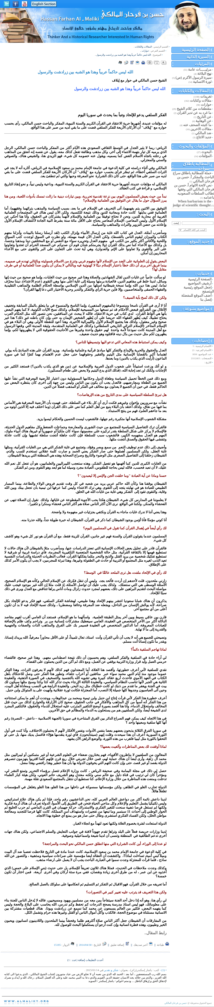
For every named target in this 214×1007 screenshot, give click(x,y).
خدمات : (202, 273)
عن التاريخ (204, 117)
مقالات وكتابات (200, 100)
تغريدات (205, 96)
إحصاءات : (200, 341)
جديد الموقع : (198, 241)
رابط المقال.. (155, 933)
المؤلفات (205, 156)
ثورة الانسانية (202, 81)
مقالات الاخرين (200, 129)
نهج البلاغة (204, 73)
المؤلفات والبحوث (194, 146)
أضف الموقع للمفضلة (196, 295)
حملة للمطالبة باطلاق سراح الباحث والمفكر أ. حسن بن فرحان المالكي (193, 177)
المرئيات (202, 64)
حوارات (206, 104)
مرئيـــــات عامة (199, 69)
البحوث (206, 152)
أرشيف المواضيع (199, 283)
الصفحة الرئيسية (195, 50)
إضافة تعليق (120, 944)
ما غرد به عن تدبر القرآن (194, 113)
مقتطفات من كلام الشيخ (194, 108)
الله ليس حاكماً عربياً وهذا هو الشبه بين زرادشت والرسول (123, 55)
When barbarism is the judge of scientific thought (192, 203)
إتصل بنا (205, 299)
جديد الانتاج (203, 137)
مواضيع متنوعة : (195, 308)
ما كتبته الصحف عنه (197, 125)
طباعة (163, 944)
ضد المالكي (203, 133)
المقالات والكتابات (193, 91)
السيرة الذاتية (198, 57)
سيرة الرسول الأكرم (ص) (193, 77)
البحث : (203, 214)
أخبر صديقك (143, 944)
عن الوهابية (203, 121)
